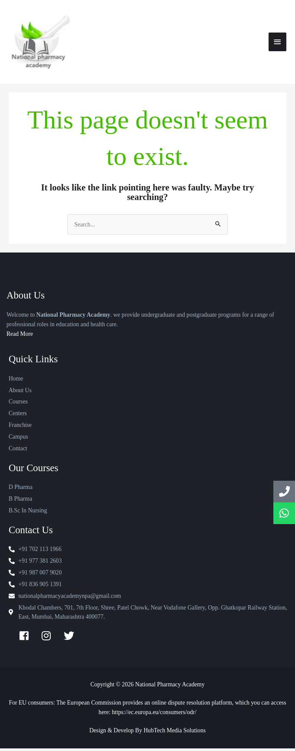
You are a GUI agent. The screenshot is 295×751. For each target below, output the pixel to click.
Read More (19, 336)
